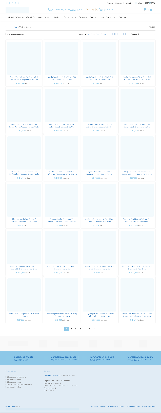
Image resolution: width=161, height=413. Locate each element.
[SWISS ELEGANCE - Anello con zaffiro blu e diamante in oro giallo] (24, 153)
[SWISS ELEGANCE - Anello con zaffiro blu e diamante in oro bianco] (61, 153)
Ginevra (10, 406)
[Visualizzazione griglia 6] (126, 34)
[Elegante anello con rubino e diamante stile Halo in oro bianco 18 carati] (61, 200)
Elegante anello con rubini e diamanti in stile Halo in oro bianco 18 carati (61, 221)
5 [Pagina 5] (85, 329)
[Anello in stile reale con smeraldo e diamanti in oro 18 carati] (137, 247)
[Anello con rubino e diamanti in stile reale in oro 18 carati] (61, 247)
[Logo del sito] (17, 10)
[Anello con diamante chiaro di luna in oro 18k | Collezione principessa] (137, 295)
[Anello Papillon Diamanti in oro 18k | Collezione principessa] (61, 295)
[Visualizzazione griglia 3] (117, 34)
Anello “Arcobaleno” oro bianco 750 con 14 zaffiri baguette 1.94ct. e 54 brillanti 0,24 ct (24, 79)
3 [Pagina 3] (75, 329)
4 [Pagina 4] (80, 329)
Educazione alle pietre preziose (19, 384)
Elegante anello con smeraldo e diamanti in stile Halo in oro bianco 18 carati (137, 174)
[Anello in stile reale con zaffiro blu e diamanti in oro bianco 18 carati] (137, 200)
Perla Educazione (14, 379)
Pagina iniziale (11, 27)
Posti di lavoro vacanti (132, 406)
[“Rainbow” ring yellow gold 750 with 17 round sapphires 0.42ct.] (99, 58)
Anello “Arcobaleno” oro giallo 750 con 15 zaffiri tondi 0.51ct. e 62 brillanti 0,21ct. (137, 79)
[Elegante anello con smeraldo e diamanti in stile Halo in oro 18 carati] (99, 153)
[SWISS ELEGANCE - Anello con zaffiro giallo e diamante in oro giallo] (137, 105)
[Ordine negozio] (142, 34)
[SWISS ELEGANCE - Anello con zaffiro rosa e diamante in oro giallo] (24, 105)
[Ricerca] (155, 17)
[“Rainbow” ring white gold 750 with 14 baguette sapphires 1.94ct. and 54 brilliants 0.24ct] (24, 58)
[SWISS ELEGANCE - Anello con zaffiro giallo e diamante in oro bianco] (99, 105)
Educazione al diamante (16, 377)
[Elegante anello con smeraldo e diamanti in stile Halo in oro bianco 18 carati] (137, 153)
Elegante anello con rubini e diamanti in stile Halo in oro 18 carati (24, 221)
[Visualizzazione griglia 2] (115, 34)
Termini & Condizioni (148, 406)
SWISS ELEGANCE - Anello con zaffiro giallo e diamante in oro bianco (99, 127)
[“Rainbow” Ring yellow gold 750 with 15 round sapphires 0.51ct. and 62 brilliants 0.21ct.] (137, 58)
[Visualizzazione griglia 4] (120, 34)
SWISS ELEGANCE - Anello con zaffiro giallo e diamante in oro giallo (137, 127)
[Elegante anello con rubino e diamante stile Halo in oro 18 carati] (24, 200)
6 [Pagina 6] (89, 329)
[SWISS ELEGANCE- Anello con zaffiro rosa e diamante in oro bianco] (61, 105)
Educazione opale (14, 382)
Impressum (102, 406)
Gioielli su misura (51, 376)
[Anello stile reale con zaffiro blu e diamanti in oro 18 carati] (99, 247)
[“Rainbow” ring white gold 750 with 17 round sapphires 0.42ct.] (61, 58)
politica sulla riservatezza (115, 406)
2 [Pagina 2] (71, 329)
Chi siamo (94, 406)
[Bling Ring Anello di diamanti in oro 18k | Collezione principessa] (99, 295)
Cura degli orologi (14, 387)
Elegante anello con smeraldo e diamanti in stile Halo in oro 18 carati (99, 174)
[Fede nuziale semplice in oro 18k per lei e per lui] (24, 295)
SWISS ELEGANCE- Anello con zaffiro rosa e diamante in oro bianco (61, 127)
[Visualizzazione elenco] (112, 34)
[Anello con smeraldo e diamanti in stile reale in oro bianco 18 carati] (24, 247)
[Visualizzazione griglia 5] (123, 34)
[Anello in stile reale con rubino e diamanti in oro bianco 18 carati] (99, 200)
